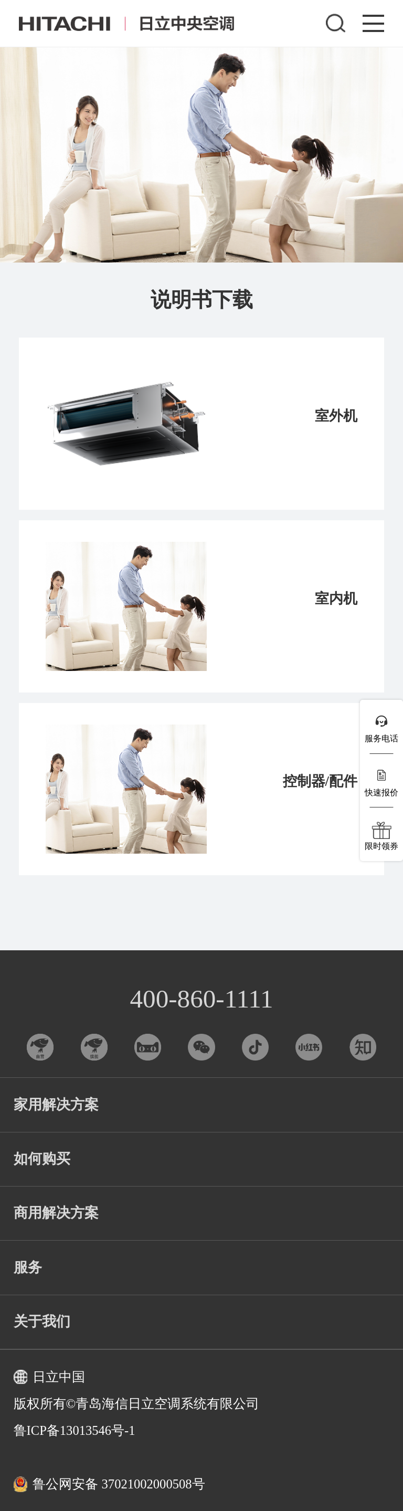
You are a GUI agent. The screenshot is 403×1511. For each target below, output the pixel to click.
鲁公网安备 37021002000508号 (109, 1484)
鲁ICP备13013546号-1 (74, 1430)
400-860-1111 (201, 998)
